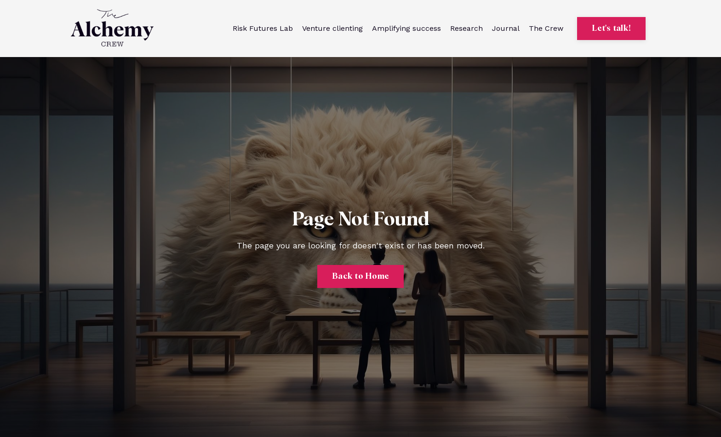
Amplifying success (406, 28)
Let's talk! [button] (611, 28)
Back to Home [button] (360, 276)
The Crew (546, 28)
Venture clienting (332, 28)
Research (466, 28)
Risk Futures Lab (263, 28)
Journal (506, 28)
